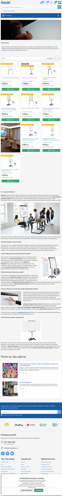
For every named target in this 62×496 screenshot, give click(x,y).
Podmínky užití (45, 473)
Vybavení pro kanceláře (9, 11)
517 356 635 (9, 442)
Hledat (59, 7)
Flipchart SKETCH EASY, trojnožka (10, 77)
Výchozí (3, 58)
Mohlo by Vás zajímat (6, 466)
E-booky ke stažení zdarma (7, 469)
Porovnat (42, 2)
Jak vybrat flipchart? (25, 382)
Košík (55, 2)
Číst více (21, 373)
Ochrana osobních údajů (47, 471)
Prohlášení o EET (45, 464)
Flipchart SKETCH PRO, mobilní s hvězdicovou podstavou (30, 139)
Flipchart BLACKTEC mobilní (29, 77)
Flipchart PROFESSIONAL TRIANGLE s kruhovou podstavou (51, 139)
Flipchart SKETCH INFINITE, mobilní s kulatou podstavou (9, 109)
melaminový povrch (24, 312)
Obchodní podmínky (46, 462)
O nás (22, 464)
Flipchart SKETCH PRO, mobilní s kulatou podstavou (10, 170)
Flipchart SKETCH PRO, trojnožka (30, 108)
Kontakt (23, 462)
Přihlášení (51, 2)
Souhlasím (38, 490)
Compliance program (46, 469)
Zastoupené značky (26, 471)
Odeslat (59, 412)
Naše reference (25, 473)
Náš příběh (23, 469)
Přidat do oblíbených (18, 64)
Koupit (12, 89)
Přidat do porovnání (18, 67)
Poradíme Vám (4, 462)
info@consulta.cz (11, 448)
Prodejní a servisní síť (46, 466)
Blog (2, 464)
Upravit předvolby (26, 490)
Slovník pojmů (4, 471)
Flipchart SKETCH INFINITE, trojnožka (50, 78)
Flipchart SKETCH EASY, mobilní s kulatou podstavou (51, 109)
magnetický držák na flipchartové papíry (16, 267)
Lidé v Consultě (25, 466)
